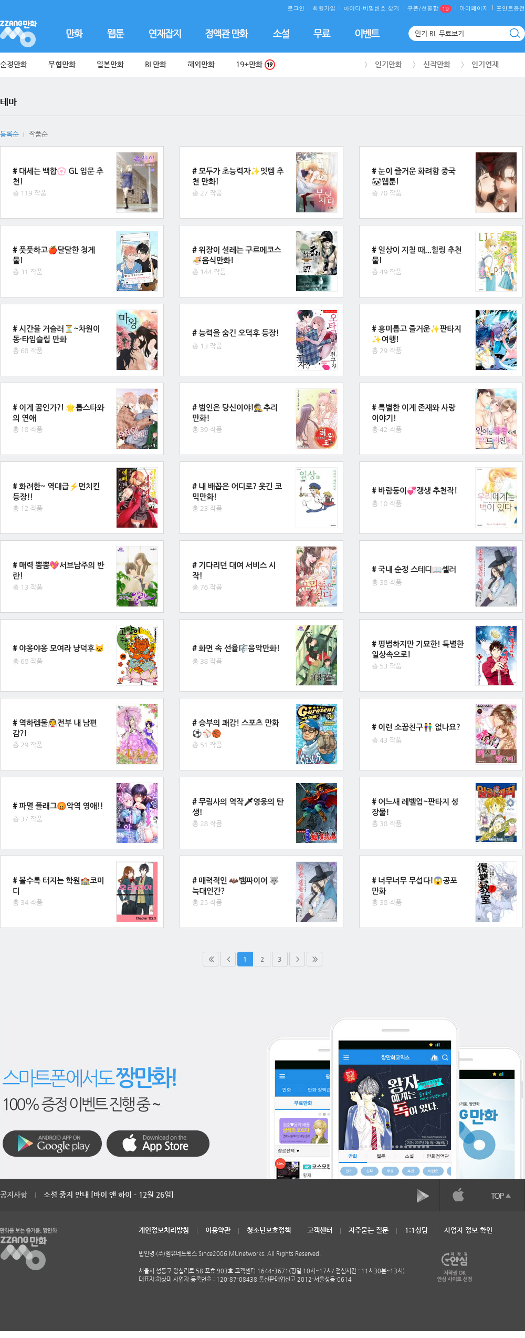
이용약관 (217, 1230)
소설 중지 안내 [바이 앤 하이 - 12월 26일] (109, 1194)
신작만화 (436, 64)
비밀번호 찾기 (381, 8)
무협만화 (62, 64)
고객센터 (319, 1230)
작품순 (38, 133)
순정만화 (13, 64)
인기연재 (485, 64)
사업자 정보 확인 (468, 1230)
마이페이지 (473, 8)
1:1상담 (416, 1230)
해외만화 (201, 64)
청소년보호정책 (269, 1230)
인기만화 (388, 64)
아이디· (353, 8)
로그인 (295, 8)
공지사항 (13, 1194)
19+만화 (255, 64)
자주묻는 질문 (368, 1230)
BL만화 (155, 64)
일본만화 (110, 64)
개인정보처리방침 (164, 1230)
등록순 (9, 133)
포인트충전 (510, 8)
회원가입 (323, 8)
